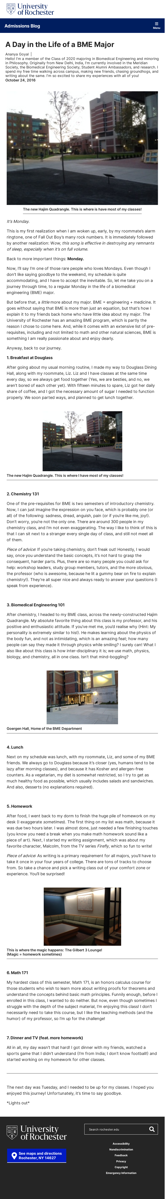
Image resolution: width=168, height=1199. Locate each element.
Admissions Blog (22, 25)
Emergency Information (121, 1173)
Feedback (121, 1155)
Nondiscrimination (121, 1149)
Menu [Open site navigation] (156, 25)
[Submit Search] (152, 1129)
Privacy (121, 1161)
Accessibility (121, 1144)
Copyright (121, 1167)
